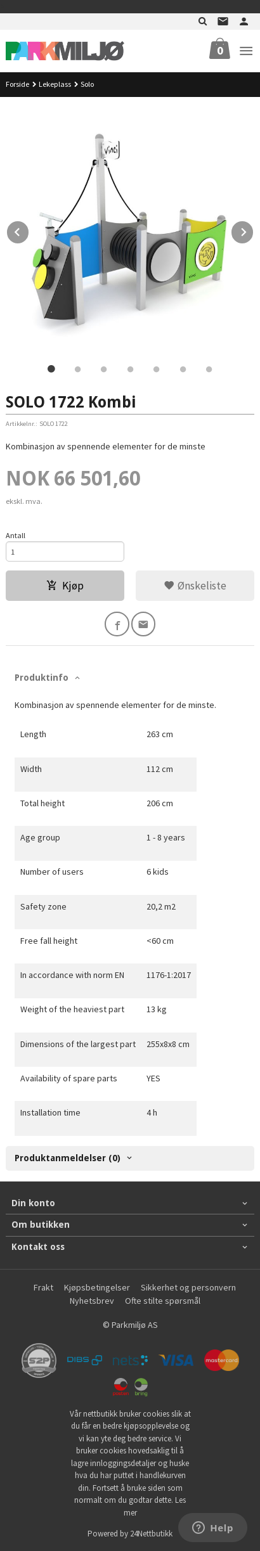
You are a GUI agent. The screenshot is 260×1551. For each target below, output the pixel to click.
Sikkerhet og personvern (188, 1287)
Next (253, 230)
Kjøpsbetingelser (97, 1287)
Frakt (43, 1287)
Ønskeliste (195, 586)
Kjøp (65, 586)
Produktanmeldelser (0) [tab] (67, 1158)
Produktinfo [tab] (41, 678)
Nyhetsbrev (92, 1300)
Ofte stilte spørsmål (162, 1300)
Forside (17, 84)
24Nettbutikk (151, 1533)
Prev (29, 230)
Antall (15, 535)
